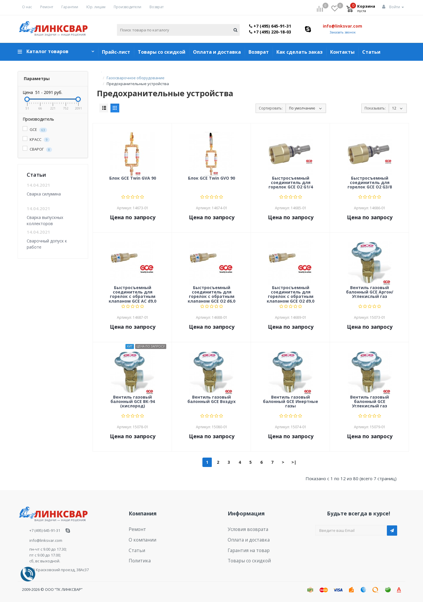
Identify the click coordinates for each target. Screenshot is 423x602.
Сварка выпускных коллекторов (45, 220)
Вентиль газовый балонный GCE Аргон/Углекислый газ (369, 292)
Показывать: (375, 108)
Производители (127, 6)
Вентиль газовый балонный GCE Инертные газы (290, 402)
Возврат (157, 6)
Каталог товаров (47, 51)
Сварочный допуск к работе (47, 243)
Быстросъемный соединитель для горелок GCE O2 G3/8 (370, 183)
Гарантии (69, 6)
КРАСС (36, 139)
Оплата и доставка (217, 52)
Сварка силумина (44, 194)
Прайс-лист (116, 52)
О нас (27, 6)
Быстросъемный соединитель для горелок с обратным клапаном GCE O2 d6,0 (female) (211, 294)
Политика (138, 556)
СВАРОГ (37, 149)
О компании (140, 537)
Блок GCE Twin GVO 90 (211, 178)
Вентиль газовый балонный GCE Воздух (211, 399)
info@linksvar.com (342, 26)
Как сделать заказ (299, 52)
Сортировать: (271, 108)
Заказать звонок (343, 32)
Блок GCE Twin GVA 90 (132, 178)
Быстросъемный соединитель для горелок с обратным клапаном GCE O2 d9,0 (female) (290, 294)
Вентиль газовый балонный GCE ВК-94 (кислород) (132, 402)
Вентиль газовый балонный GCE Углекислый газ (369, 402)
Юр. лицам (95, 6)
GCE (35, 129)
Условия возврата (245, 528)
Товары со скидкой (161, 52)
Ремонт (46, 6)
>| (293, 462)
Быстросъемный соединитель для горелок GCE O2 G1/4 (290, 183)
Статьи (371, 52)
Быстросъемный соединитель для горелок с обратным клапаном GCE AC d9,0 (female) (132, 294)
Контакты (342, 52)
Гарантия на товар (245, 546)
